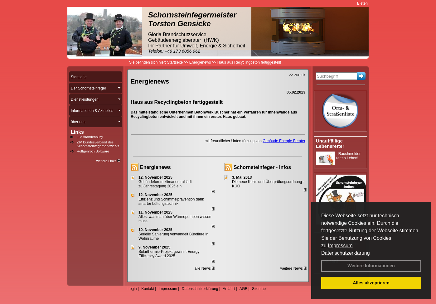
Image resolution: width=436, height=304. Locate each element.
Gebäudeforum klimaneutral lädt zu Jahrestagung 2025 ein (165, 184)
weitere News (293, 268)
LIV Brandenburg (90, 137)
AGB (243, 289)
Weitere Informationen (371, 265)
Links (77, 132)
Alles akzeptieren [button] (371, 282)
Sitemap (259, 289)
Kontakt (147, 289)
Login (132, 289)
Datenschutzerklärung (345, 253)
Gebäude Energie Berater (284, 141)
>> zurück (297, 75)
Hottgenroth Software (93, 151)
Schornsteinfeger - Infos (262, 167)
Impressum (340, 245)
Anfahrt (229, 289)
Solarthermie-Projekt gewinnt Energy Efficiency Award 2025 (168, 253)
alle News (205, 268)
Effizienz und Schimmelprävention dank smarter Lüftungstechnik (171, 201)
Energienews (155, 167)
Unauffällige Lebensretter (330, 143)
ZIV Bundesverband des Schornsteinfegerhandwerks (98, 144)
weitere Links (108, 161)
